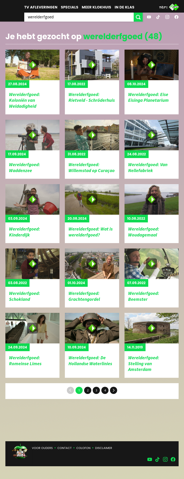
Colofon (83, 448)
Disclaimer (103, 448)
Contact (65, 448)
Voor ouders (42, 448)
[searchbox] (79, 17)
